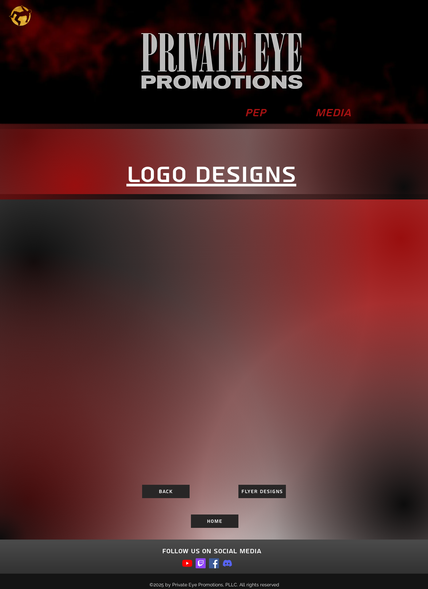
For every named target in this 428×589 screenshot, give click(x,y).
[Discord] (227, 563)
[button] (333, 113)
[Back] (166, 491)
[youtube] (187, 563)
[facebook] (214, 563)
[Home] (214, 521)
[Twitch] (201, 563)
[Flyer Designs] (262, 491)
